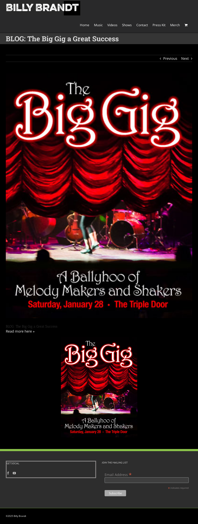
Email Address (118, 474)
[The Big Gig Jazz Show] (99, 195)
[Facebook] (8, 473)
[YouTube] (14, 473)
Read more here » (20, 331)
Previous (170, 58)
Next (185, 58)
